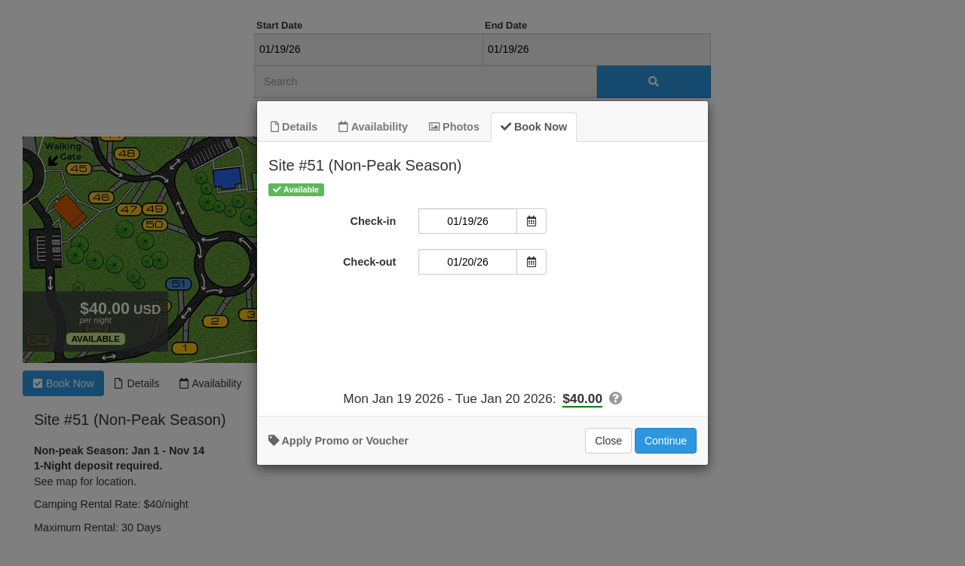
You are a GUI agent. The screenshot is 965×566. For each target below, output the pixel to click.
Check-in (374, 220)
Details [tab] (294, 126)
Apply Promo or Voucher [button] (338, 440)
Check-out (369, 261)
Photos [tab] (454, 126)
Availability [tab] (373, 126)
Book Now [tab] (534, 126)
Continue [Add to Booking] (666, 440)
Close (608, 440)
